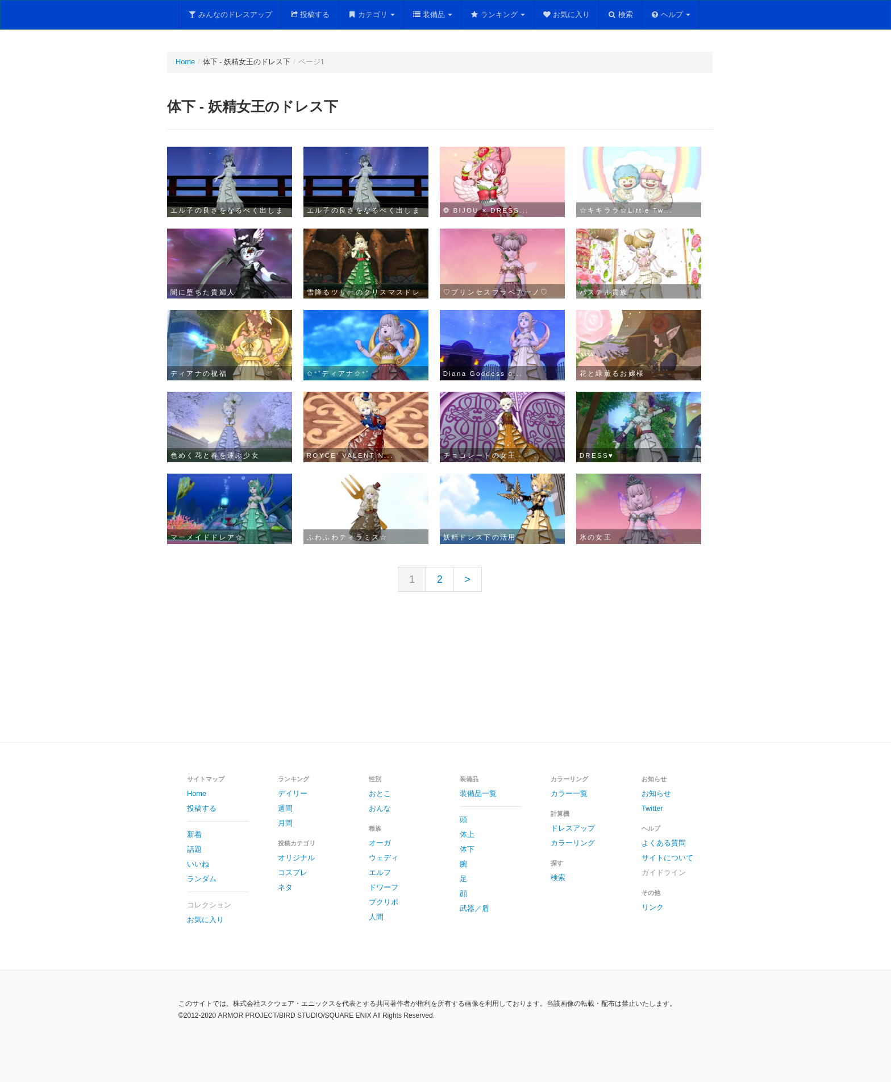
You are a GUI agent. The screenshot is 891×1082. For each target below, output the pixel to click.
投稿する (310, 14)
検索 (620, 14)
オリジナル (296, 857)
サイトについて (667, 857)
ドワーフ (383, 887)
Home (185, 61)
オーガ (380, 843)
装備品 (433, 14)
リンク (653, 907)
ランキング (497, 14)
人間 (376, 917)
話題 (194, 849)
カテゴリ (371, 14)
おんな (380, 808)
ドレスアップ (573, 828)
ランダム (201, 878)
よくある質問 (664, 843)
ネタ (285, 887)
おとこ (380, 793)
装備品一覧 (478, 793)
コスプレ (292, 872)
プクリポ (383, 902)
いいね (198, 864)
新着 (194, 834)
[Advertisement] (445, 676)
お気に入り (566, 14)
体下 (467, 849)
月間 (285, 823)
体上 (467, 834)
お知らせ (656, 793)
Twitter (652, 808)
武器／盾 (474, 908)
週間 (285, 808)
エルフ (380, 872)
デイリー (292, 793)
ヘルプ (671, 14)
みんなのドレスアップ (230, 14)
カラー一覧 (569, 793)
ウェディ (383, 857)
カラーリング (573, 843)
